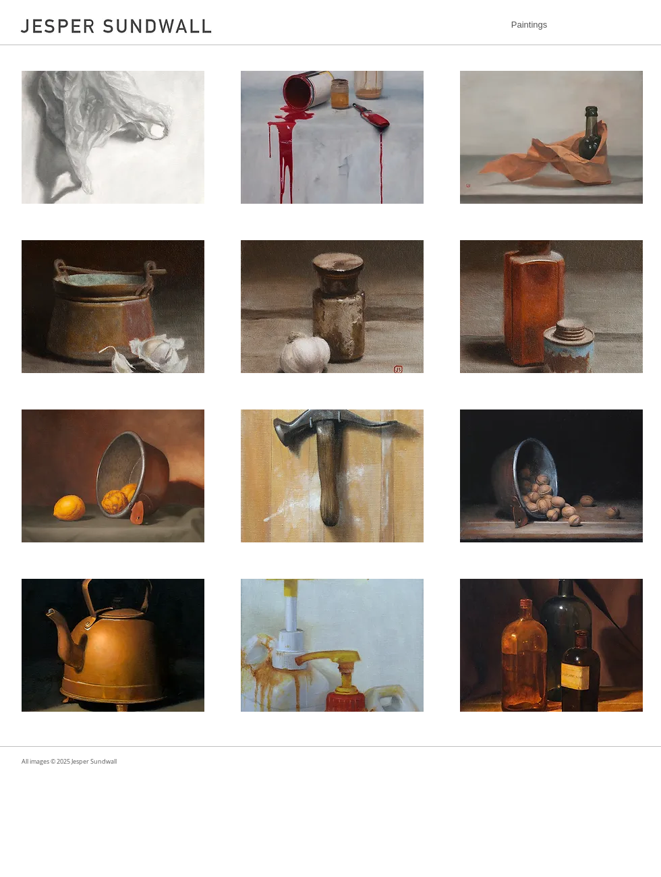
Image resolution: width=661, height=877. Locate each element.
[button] (113, 137)
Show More (332, 721)
